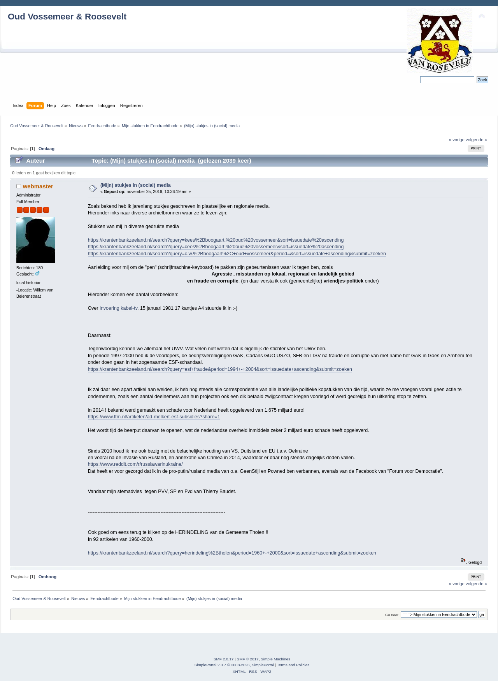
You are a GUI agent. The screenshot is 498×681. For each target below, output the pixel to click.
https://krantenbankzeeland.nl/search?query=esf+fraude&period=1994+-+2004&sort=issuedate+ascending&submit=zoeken (220, 369)
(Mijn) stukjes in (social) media (135, 185)
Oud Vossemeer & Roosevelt (67, 16)
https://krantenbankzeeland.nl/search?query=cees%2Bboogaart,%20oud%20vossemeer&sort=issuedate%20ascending (216, 246)
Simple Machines (275, 659)
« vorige (457, 139)
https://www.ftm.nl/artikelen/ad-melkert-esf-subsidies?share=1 (154, 416)
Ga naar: (392, 615)
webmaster (38, 186)
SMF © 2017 (248, 659)
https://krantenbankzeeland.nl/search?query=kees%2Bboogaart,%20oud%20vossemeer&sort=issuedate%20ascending (216, 240)
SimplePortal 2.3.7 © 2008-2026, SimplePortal (234, 665)
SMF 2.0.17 (224, 659)
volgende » (476, 139)
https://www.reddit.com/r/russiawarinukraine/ (135, 464)
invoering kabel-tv (118, 308)
